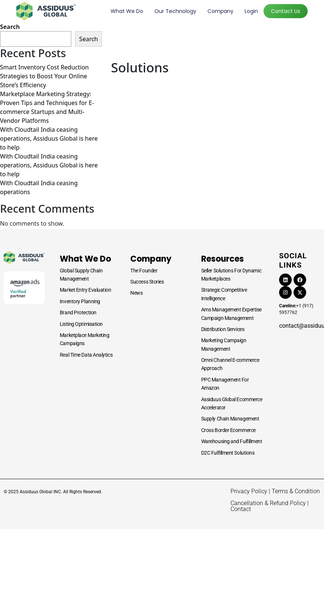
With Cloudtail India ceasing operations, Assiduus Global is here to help (49, 138)
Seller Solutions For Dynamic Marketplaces (231, 275)
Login (251, 11)
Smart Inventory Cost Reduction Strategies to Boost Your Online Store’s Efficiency (44, 76)
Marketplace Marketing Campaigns (84, 339)
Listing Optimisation (81, 324)
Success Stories (147, 282)
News (136, 293)
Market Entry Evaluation (85, 290)
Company (220, 11)
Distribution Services (223, 329)
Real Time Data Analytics (86, 355)
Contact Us (285, 11)
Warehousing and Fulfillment (231, 441)
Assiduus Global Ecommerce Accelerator (231, 403)
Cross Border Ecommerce (228, 430)
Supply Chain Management (230, 419)
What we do (127, 11)
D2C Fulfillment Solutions (228, 453)
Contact (240, 509)
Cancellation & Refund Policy (268, 503)
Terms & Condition (296, 491)
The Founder (143, 271)
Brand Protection (78, 312)
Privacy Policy (248, 491)
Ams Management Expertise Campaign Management (231, 314)
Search (10, 27)
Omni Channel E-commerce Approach (230, 364)
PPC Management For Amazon (225, 384)
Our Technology (175, 11)
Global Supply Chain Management (81, 275)
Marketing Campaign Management (223, 344)
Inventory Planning (80, 301)
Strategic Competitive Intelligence (224, 294)
